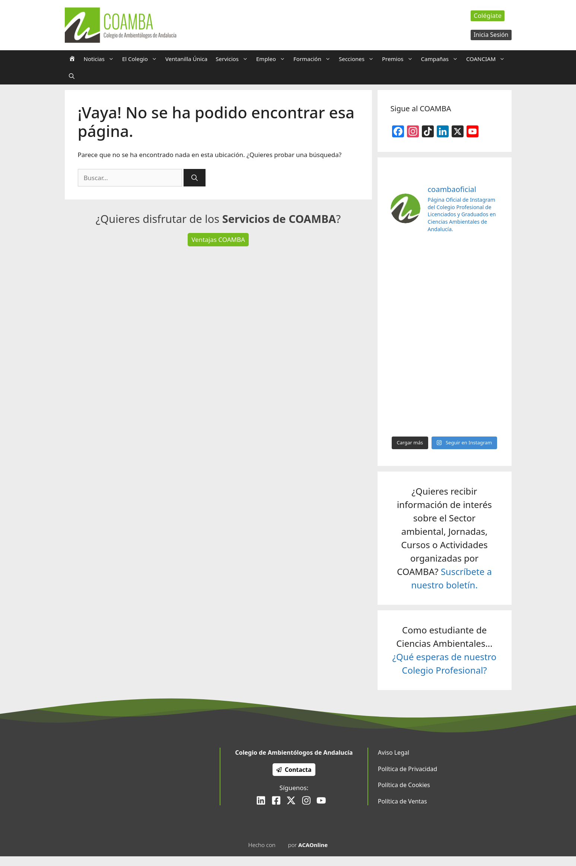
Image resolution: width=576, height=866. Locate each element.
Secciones (358, 58)
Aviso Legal (393, 752)
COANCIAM (487, 58)
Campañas (441, 58)
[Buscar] (195, 178)
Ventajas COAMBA (218, 239)
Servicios (234, 58)
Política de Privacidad (407, 769)
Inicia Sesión (491, 35)
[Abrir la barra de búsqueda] (72, 75)
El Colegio (141, 58)
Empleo (272, 58)
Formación (314, 58)
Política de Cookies (404, 785)
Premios (399, 58)
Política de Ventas (402, 801)
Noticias (101, 58)
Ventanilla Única (186, 59)
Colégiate (488, 15)
